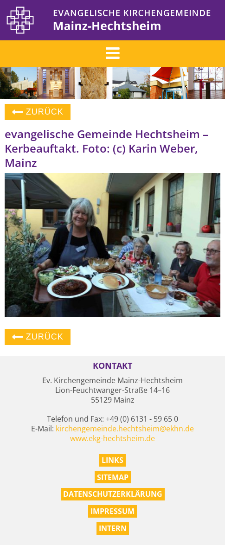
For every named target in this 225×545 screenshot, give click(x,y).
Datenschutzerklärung (112, 494)
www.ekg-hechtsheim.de (112, 438)
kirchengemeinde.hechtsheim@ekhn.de (125, 428)
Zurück (38, 111)
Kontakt (112, 365)
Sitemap (113, 477)
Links (112, 460)
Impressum (112, 511)
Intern (113, 528)
